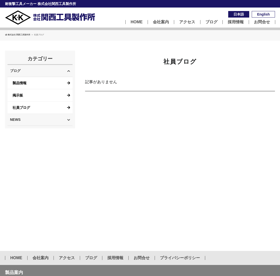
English (263, 14)
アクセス (187, 22)
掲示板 (18, 95)
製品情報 (20, 83)
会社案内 (161, 22)
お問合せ (262, 22)
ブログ (211, 22)
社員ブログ (21, 108)
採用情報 (236, 22)
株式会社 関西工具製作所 (17, 35)
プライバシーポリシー (180, 258)
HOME (137, 22)
